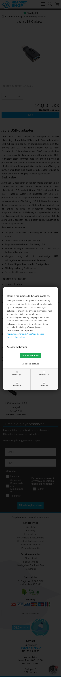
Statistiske (44, 385)
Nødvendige (16, 374)
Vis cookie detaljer (30, 363)
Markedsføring (44, 374)
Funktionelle (17, 385)
